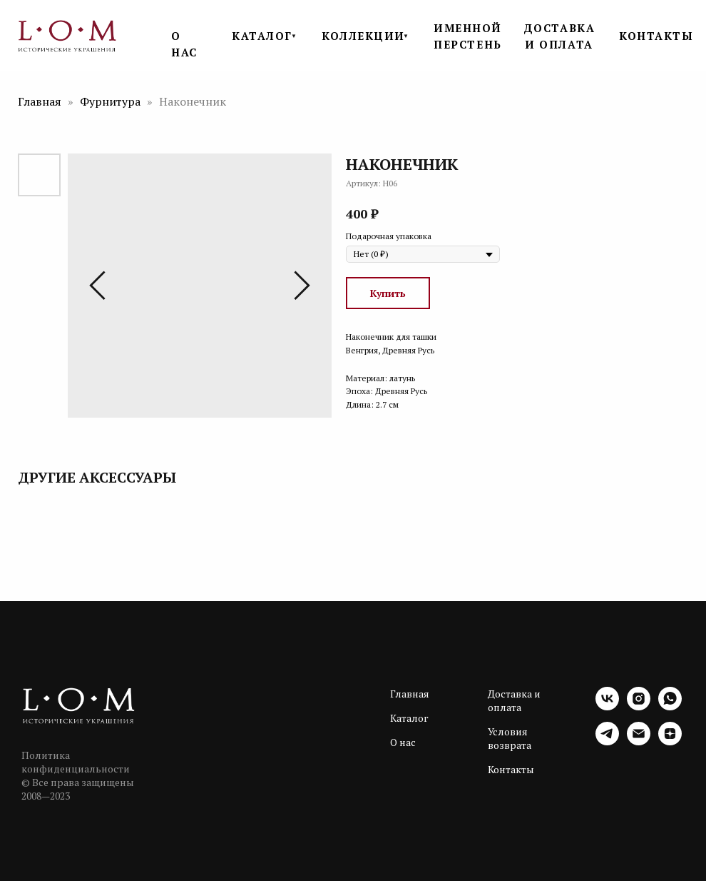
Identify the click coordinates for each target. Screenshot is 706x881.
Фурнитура (111, 101)
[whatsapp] (670, 706)
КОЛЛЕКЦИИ (363, 36)
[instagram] (638, 706)
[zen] (670, 741)
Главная (39, 101)
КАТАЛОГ (262, 36)
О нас (403, 742)
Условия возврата (509, 738)
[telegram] (607, 741)
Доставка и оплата (514, 700)
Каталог (409, 718)
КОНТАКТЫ (656, 36)
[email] (638, 741)
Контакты (511, 769)
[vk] (607, 706)
